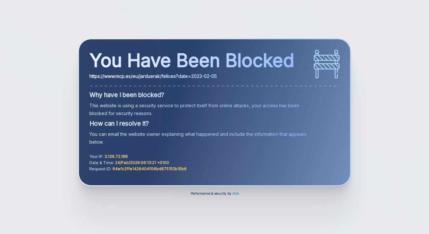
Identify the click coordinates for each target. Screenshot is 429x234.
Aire (235, 193)
